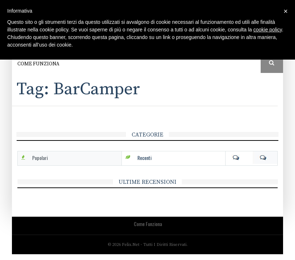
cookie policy (267, 29)
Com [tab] (251, 157)
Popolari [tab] (40, 157)
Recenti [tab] (144, 157)
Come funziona (38, 64)
